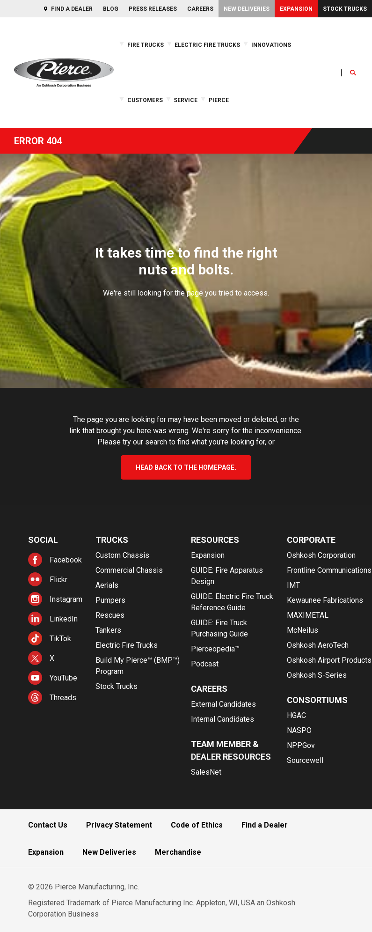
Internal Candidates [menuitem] (222, 719)
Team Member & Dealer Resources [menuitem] (231, 750)
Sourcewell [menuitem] (305, 760)
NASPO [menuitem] (299, 730)
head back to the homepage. (186, 467)
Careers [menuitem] (200, 9)
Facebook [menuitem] (66, 559)
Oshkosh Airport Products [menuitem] (329, 660)
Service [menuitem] (185, 100)
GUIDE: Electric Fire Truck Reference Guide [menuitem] (232, 602)
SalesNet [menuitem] (206, 772)
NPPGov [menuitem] (301, 745)
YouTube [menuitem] (63, 677)
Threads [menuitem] (63, 697)
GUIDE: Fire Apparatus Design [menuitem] (227, 576)
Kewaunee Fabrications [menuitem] (325, 600)
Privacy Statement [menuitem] (119, 825)
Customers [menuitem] (145, 100)
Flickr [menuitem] (58, 579)
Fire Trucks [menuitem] (145, 45)
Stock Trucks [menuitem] (345, 9)
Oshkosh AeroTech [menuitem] (318, 645)
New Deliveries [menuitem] (247, 9)
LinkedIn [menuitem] (64, 618)
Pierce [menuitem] (219, 100)
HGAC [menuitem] (296, 715)
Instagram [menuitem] (66, 599)
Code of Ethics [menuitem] (197, 825)
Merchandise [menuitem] (178, 852)
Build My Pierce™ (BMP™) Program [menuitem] (137, 666)
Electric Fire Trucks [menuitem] (207, 45)
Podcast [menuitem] (205, 663)
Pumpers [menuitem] (110, 600)
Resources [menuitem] (215, 540)
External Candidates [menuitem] (223, 704)
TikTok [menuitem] (60, 638)
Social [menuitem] (43, 540)
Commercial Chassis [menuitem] (129, 570)
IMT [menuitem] (293, 585)
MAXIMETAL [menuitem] (307, 615)
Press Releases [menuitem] (153, 9)
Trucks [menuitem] (111, 540)
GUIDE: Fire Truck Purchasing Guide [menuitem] (219, 628)
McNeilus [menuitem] (302, 630)
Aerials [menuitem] (106, 585)
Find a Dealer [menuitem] (72, 9)
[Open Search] (353, 72)
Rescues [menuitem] (109, 615)
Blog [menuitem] (110, 9)
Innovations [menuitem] (271, 45)
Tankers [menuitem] (108, 630)
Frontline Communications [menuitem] (329, 570)
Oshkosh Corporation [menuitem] (321, 555)
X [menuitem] (52, 658)
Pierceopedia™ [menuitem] (215, 648)
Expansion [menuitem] (296, 9)
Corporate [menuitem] (311, 540)
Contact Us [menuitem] (47, 825)
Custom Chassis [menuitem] (122, 555)
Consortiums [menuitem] (317, 700)
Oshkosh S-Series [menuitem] (317, 675)
